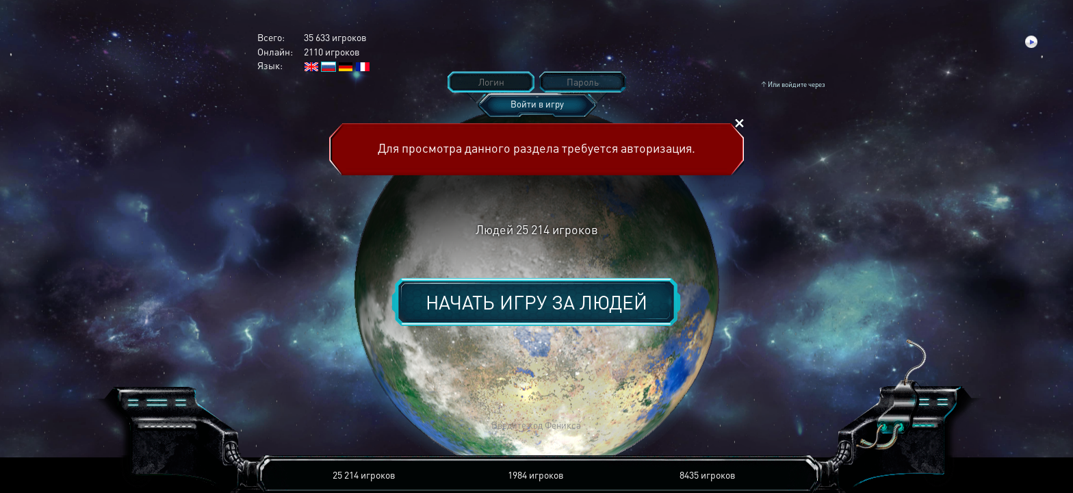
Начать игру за (536, 302)
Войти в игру (537, 104)
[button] (335, 425)
